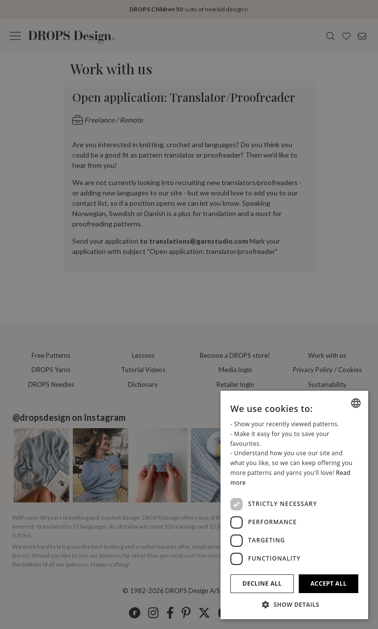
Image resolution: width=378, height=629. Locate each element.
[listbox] (356, 403)
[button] (294, 604)
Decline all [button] (262, 583)
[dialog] (294, 505)
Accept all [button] (329, 583)
